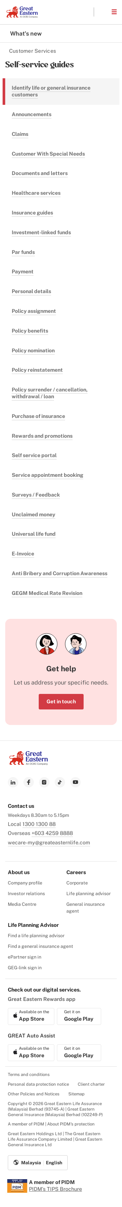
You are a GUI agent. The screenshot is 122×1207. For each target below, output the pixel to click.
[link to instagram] (44, 782)
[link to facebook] (28, 782)
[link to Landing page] (28, 763)
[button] (102, 11)
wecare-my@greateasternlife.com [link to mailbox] (49, 842)
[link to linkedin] (13, 782)
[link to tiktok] (60, 782)
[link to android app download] (79, 1016)
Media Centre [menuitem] (22, 904)
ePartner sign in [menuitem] (24, 957)
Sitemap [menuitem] (76, 1094)
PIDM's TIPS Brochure (55, 1189)
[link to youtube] (75, 782)
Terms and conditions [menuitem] (29, 1074)
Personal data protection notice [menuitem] (38, 1084)
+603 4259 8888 (52, 833)
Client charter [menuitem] (91, 1084)
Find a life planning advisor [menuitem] (36, 935)
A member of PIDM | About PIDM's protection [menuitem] (51, 1124)
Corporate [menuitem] (77, 882)
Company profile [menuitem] (25, 882)
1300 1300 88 (39, 824)
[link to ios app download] (31, 1016)
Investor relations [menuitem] (26, 893)
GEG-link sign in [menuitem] (25, 967)
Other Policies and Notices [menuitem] (34, 1094)
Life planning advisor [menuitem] (88, 893)
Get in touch (61, 701)
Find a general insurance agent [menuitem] (40, 946)
